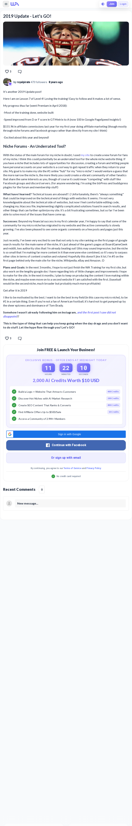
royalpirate (23, 82)
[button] (66, 434)
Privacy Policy (93, 468)
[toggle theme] (103, 4)
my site (85, 155)
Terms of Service (72, 468)
